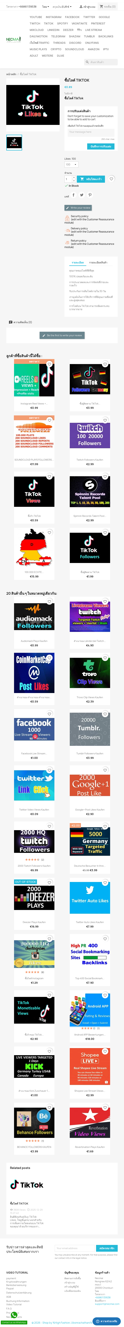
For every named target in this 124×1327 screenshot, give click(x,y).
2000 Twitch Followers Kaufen (34, 865)
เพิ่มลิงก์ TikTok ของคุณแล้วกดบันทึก (85, 125)
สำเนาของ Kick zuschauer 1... (34, 1090)
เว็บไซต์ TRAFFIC (39, 43)
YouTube (36, 17)
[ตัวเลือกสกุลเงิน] (67, 7)
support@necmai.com (107, 1303)
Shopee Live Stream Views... (89, 1090)
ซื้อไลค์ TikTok (19, 1203)
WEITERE (47, 55)
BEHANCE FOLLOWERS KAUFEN (34, 1147)
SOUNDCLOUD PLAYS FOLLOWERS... (34, 459)
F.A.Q (9, 1308)
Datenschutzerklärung (18, 1292)
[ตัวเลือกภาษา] (46, 7)
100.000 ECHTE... (34, 572)
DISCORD (75, 43)
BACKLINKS (105, 36)
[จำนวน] (68, 179)
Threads (59, 43)
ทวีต (81, 197)
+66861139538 (27, 6)
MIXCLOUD (37, 30)
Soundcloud (74, 49)
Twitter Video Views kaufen (34, 809)
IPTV (106, 49)
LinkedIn (53, 30)
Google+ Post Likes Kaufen (90, 809)
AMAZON (93, 49)
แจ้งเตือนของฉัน (72, 1290)
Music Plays (38, 49)
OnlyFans (92, 43)
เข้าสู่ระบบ (69, 1282)
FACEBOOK (72, 17)
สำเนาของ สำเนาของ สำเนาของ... (34, 697)
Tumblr (89, 36)
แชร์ (73, 197)
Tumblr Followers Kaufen (89, 753)
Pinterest (98, 23)
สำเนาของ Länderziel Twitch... (90, 640)
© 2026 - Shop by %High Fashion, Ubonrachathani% (62, 1322)
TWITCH (35, 23)
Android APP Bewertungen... (90, 1034)
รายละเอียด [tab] (78, 262)
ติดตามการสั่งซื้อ (72, 1278)
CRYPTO (56, 49)
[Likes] (71, 164)
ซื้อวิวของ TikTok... (34, 1034)
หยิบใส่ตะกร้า (91, 179)
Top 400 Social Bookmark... (89, 978)
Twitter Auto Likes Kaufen (90, 922)
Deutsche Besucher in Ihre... (90, 865)
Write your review (78, 208)
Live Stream (93, 30)
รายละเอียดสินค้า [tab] (98, 262)
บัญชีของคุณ (71, 1272)
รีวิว (79, 30)
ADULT (34, 55)
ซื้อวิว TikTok (34, 515)
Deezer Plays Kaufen (34, 922)
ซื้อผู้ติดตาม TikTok (90, 572)
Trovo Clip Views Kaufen (90, 697)
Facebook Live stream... (34, 753)
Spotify (62, 23)
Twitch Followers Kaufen (90, 459)
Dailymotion (38, 36)
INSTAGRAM (53, 17)
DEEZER (68, 30)
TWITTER (89, 17)
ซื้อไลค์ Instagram (34, 978)
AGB (8, 1296)
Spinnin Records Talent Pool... (89, 515)
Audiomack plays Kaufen (34, 640)
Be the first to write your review (62, 335)
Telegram (58, 36)
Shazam (74, 36)
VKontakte (79, 23)
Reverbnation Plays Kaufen (90, 1147)
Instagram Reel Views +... (34, 403)
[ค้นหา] (101, 62)
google (104, 17)
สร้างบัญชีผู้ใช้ (71, 1286)
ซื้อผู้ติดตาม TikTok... (90, 403)
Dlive (60, 55)
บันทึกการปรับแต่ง (101, 146)
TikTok (48, 23)
